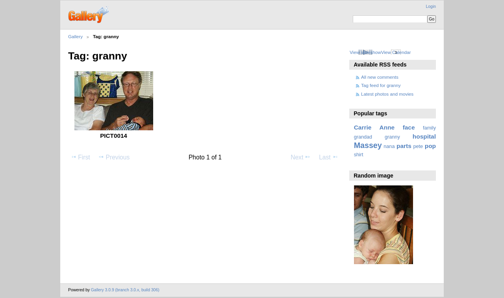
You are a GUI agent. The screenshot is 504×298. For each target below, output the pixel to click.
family (429, 128)
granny (392, 137)
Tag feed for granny (381, 85)
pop (430, 146)
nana (389, 146)
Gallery (75, 36)
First (80, 157)
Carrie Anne (374, 127)
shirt (358, 154)
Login (431, 6)
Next (301, 157)
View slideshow (365, 52)
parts (404, 146)
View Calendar (396, 52)
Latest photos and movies (387, 93)
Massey (368, 145)
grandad (363, 137)
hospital (424, 136)
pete (418, 146)
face (409, 127)
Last (328, 157)
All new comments (379, 77)
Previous (114, 157)
